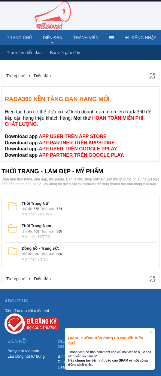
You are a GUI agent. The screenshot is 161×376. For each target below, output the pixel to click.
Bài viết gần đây (65, 52)
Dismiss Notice (151, 332)
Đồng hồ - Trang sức (41, 248)
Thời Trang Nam (36, 225)
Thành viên (86, 37)
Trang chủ (19, 37)
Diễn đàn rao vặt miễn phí (27, 310)
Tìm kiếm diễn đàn (24, 52)
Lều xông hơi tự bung (26, 356)
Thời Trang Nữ (35, 203)
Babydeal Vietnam (23, 351)
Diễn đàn (52, 37)
